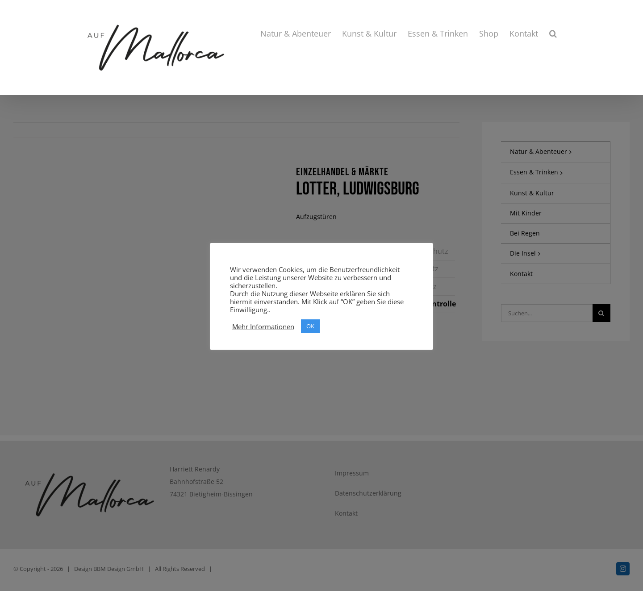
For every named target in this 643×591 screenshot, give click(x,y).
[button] (553, 33)
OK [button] (310, 326)
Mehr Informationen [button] (263, 326)
